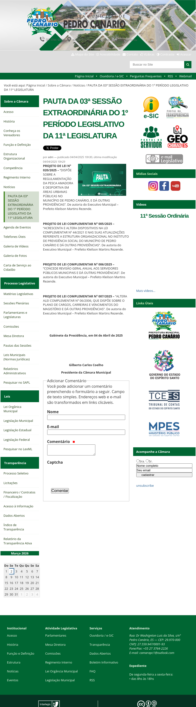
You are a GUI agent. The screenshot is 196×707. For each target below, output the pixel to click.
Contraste (167, 54)
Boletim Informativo (104, 646)
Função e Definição (20, 637)
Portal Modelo (77, 696)
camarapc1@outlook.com (156, 636)
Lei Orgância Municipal (61, 654)
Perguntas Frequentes (146, 76)
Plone (79, 699)
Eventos (12, 663)
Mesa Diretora (55, 628)
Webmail (185, 76)
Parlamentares (55, 619)
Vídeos (141, 204)
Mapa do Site (84, 54)
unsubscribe (145, 485)
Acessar (185, 54)
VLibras (149, 54)
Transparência (15, 452)
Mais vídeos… (146, 291)
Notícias (79, 85)
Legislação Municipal (60, 663)
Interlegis (43, 699)
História (12, 628)
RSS (170, 76)
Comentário (61, 441)
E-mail (53, 426)
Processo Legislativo (19, 279)
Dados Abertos (100, 637)
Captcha (55, 462)
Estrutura (13, 646)
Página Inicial (84, 76)
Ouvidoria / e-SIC (112, 76)
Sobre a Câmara (59, 85)
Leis (7, 389)
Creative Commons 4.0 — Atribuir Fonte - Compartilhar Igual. (152, 697)
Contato (132, 54)
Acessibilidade (110, 54)
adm (50, 157)
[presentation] (83, 474)
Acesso (12, 619)
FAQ (93, 654)
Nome (53, 411)
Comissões (53, 637)
